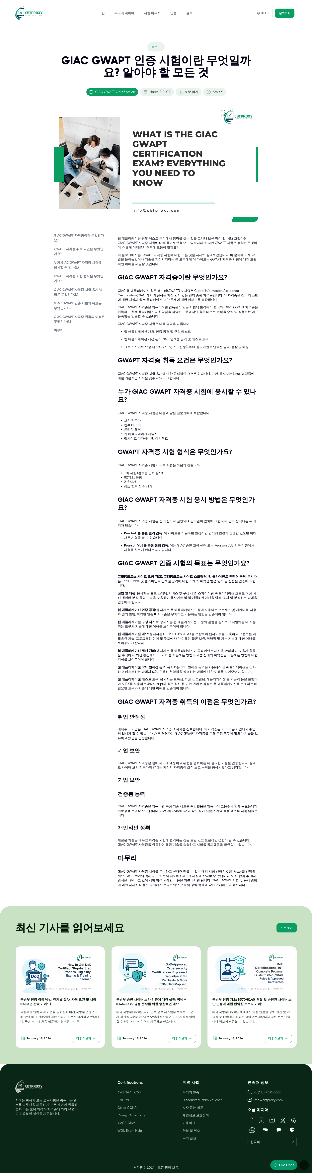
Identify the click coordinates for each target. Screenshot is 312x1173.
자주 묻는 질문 (193, 1108)
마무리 (58, 330)
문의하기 (284, 13)
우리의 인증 (191, 1092)
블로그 (191, 13)
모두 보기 (287, 927)
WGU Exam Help (129, 1131)
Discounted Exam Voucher (202, 1100)
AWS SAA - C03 (129, 1092)
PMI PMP (123, 1100)
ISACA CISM (126, 1123)
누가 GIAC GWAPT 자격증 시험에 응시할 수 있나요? (78, 265)
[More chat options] (304, 1165)
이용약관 (189, 1123)
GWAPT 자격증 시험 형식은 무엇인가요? (78, 278)
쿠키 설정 (189, 1138)
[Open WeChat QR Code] (265, 1130)
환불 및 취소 (191, 1131)
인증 (173, 13)
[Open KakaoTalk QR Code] (278, 1130)
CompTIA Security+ (132, 1115)
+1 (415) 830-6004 (264, 1092)
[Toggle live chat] (283, 1165)
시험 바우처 (152, 13)
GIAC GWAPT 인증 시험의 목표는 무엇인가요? (78, 305)
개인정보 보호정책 (196, 1115)
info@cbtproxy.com (268, 1100)
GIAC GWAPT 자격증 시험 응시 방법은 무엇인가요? (78, 292)
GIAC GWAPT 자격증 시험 (136, 243)
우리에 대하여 (124, 13)
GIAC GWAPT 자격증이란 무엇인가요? (79, 238)
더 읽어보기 (86, 1038)
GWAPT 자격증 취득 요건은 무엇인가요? (78, 251)
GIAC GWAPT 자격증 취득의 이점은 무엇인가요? (79, 319)
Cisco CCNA (127, 1108)
